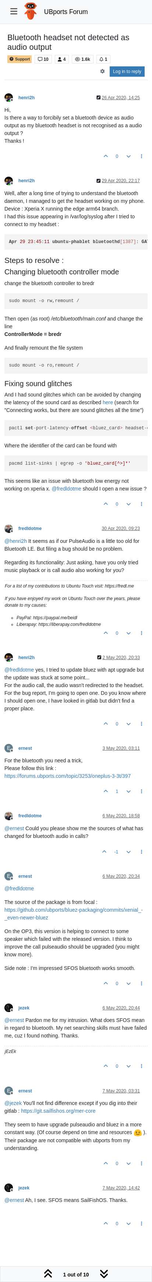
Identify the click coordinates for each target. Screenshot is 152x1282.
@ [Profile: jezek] (13, 1103)
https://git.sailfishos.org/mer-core (58, 1111)
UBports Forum (66, 11)
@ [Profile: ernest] (14, 828)
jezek (23, 1008)
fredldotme (30, 528)
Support (19, 59)
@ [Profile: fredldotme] (66, 489)
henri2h (26, 97)
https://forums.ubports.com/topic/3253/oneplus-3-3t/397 (67, 776)
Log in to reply (127, 71)
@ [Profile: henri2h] (15, 541)
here (108, 402)
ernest (25, 748)
